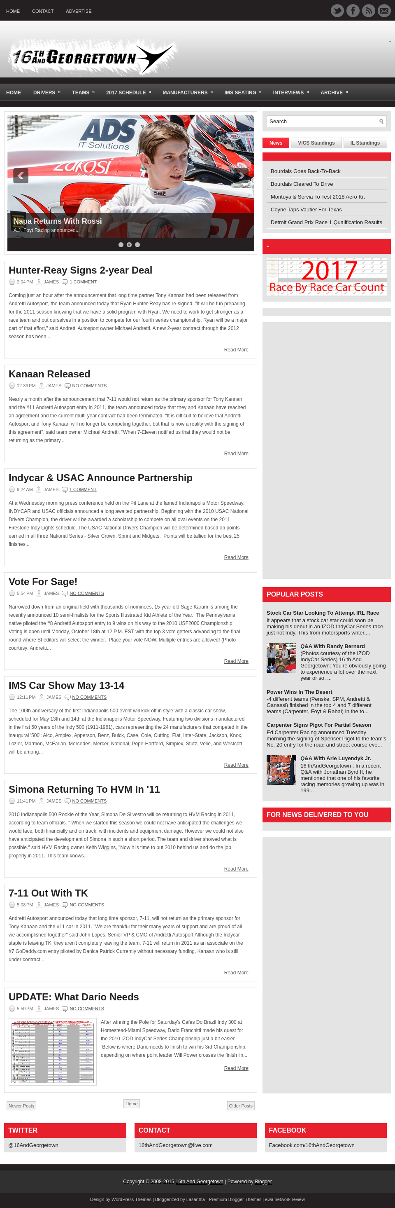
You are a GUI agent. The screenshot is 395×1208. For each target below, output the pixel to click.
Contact (42, 11)
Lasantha (195, 1199)
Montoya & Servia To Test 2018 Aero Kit (318, 197)
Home (13, 11)
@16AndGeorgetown (33, 1145)
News (276, 143)
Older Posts (241, 1105)
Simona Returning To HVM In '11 (84, 789)
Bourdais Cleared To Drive (302, 184)
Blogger (263, 1182)
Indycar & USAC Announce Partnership (101, 478)
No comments (89, 385)
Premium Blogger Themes (235, 1199)
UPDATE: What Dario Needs (74, 997)
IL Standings (365, 143)
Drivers (49, 90)
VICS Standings (316, 143)
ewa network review (285, 1199)
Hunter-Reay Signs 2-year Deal (80, 270)
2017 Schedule (131, 90)
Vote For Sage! (43, 582)
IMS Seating (246, 90)
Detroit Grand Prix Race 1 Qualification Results (326, 222)
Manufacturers (190, 90)
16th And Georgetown (199, 1182)
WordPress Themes (131, 1199)
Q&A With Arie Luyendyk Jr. (335, 758)
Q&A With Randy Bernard (332, 646)
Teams (86, 90)
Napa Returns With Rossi (58, 221)
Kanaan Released (50, 374)
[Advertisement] (291, 450)
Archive (337, 90)
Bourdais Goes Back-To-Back (306, 171)
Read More (236, 350)
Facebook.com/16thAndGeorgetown (312, 1145)
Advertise (78, 11)
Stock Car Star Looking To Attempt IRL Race (323, 613)
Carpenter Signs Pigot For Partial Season (319, 725)
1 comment (83, 281)
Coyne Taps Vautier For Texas (306, 209)
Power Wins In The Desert (299, 692)
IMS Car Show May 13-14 (66, 686)
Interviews (293, 90)
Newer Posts (21, 1105)
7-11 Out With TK (48, 893)
